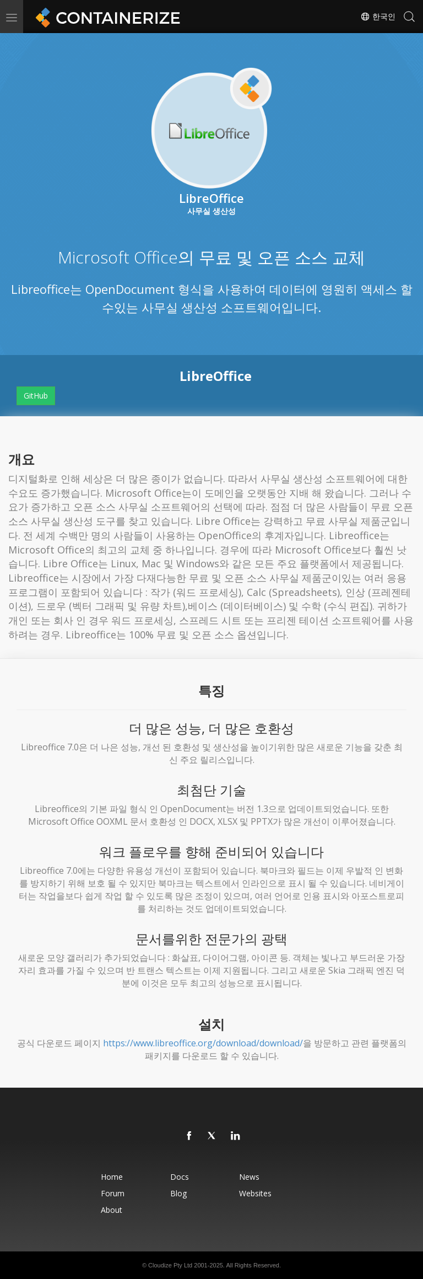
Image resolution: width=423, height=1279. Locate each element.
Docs (179, 1176)
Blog (178, 1193)
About (111, 1210)
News (249, 1176)
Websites (255, 1193)
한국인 (377, 17)
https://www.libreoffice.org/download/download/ (203, 1043)
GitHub (36, 395)
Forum (112, 1193)
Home (112, 1176)
